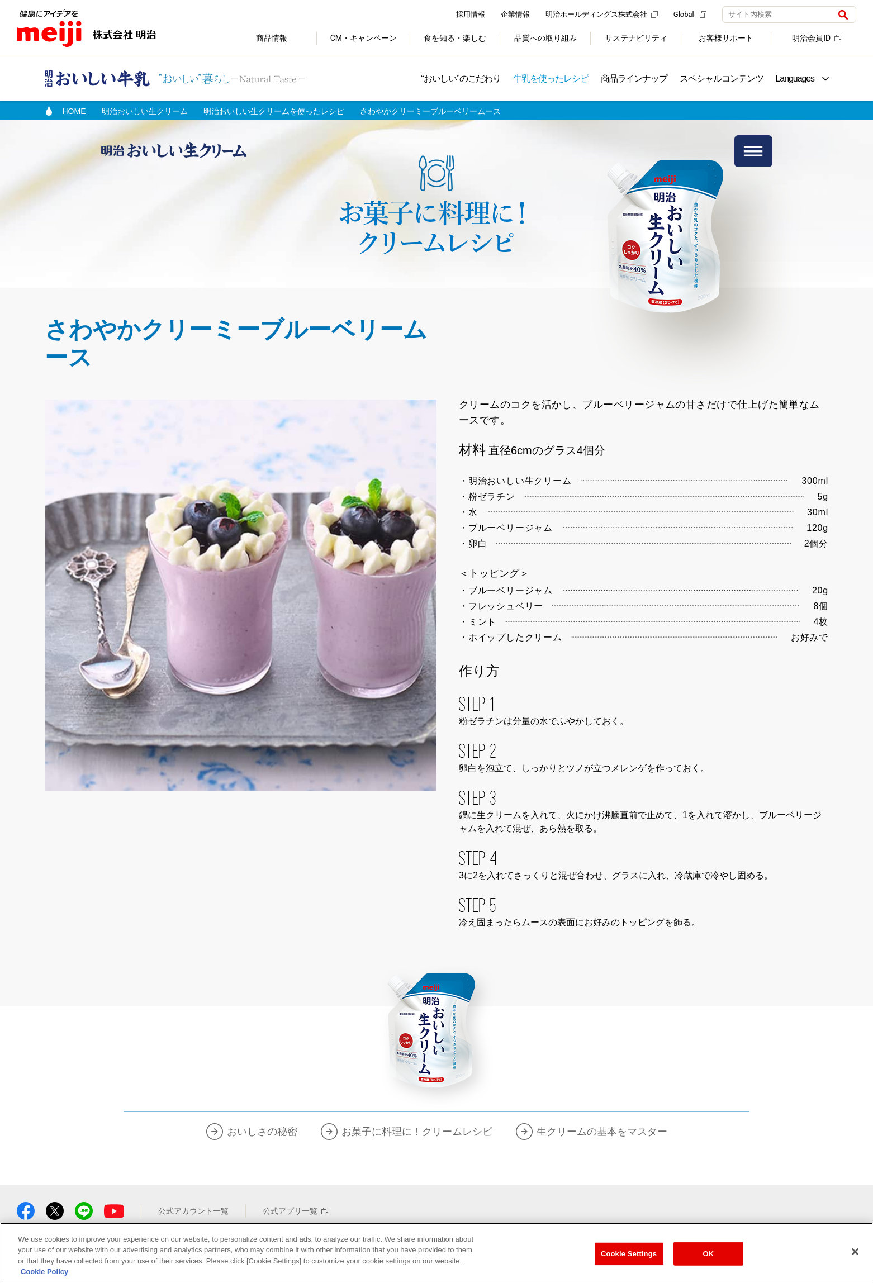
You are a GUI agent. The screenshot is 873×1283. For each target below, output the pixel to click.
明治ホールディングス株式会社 (601, 14)
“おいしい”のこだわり (461, 78)
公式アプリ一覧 (295, 1210)
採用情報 (470, 14)
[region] (436, 1253)
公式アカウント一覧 (193, 1210)
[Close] (855, 1251)
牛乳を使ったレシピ (550, 78)
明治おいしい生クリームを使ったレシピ (273, 111)
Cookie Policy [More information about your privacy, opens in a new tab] (44, 1271)
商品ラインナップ (634, 78)
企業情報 (515, 14)
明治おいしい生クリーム (145, 111)
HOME (74, 111)
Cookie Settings (629, 1253)
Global (689, 14)
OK (708, 1253)
